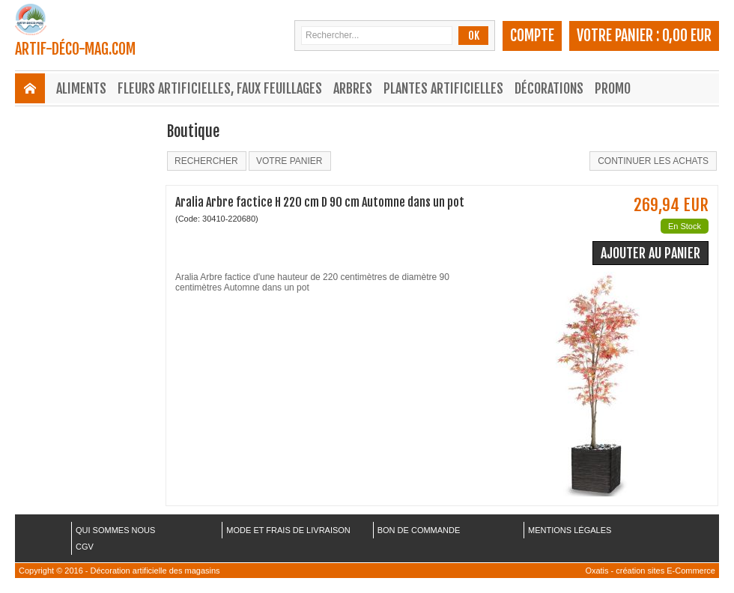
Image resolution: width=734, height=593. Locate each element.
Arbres (352, 88)
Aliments (81, 88)
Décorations (549, 88)
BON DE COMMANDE (419, 530)
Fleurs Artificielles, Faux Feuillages (220, 88)
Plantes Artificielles (443, 88)
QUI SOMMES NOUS (115, 530)
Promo (613, 88)
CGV (85, 546)
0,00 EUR (687, 35)
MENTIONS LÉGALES (569, 530)
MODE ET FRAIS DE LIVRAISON (288, 530)
